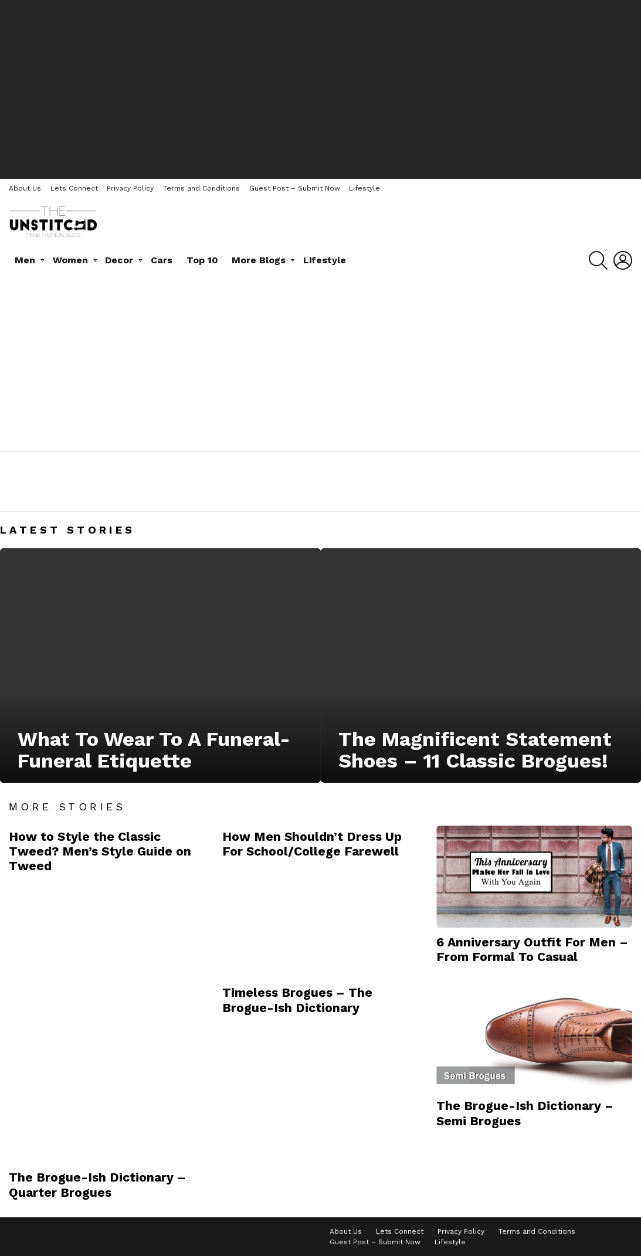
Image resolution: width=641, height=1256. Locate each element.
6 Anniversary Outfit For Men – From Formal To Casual (532, 949)
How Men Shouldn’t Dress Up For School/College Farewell (312, 843)
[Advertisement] (320, 88)
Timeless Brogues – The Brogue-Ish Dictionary (297, 999)
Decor (119, 260)
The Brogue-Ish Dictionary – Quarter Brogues (97, 1184)
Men (25, 260)
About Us (25, 188)
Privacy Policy (130, 188)
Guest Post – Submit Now (294, 188)
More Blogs (259, 260)
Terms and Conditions (201, 188)
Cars (161, 260)
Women (70, 260)
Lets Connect (74, 188)
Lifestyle (364, 188)
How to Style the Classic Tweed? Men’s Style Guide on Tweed (100, 851)
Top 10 (202, 260)
